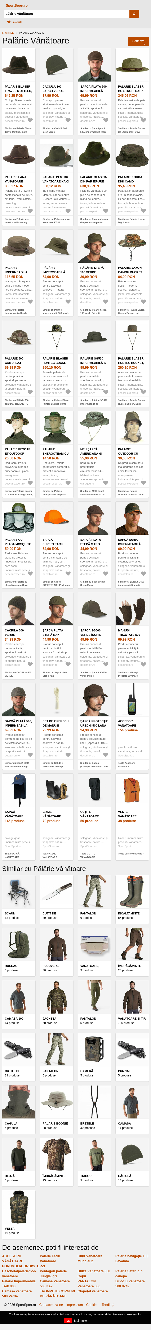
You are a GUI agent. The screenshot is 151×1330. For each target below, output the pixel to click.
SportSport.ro (17, 5)
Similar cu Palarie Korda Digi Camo (131, 221)
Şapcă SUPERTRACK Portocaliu (53, 544)
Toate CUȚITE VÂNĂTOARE (87, 855)
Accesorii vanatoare (127, 723)
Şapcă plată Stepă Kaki (53, 632)
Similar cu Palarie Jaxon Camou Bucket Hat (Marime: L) (131, 313)
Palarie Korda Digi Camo (130, 179)
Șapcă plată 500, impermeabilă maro (94, 91)
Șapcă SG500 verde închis (90, 632)
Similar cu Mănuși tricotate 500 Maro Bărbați (128, 676)
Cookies (92, 1305)
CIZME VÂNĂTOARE (52, 814)
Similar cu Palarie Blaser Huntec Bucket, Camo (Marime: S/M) (56, 403)
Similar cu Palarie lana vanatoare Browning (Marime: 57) (17, 222)
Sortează (138, 41)
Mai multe (80, 1320)
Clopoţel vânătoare (93, 1291)
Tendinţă (108, 1305)
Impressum (74, 1305)
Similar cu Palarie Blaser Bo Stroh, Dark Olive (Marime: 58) (131, 131)
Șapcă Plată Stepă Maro (90, 542)
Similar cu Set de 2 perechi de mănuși (53, 765)
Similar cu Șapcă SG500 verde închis (93, 674)
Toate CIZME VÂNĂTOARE (50, 855)
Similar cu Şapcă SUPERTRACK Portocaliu (56, 583)
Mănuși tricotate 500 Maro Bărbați (129, 635)
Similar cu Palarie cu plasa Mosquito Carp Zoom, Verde (16, 585)
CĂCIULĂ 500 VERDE (14, 632)
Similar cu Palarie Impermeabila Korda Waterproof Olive (16, 313)
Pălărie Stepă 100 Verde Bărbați (92, 272)
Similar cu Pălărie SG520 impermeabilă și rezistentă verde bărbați (93, 403)
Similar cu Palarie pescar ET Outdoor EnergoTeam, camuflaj (18, 494)
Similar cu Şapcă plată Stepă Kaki (55, 674)
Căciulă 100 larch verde (53, 89)
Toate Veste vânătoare (130, 853)
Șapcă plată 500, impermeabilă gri (18, 725)
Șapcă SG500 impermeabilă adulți (129, 544)
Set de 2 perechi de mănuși (56, 723)
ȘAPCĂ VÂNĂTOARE (14, 814)
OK (68, 1321)
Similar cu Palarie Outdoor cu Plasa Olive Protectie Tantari (130, 494)
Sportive (8, 33)
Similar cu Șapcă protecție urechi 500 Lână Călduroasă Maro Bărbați (94, 766)
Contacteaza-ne (51, 1305)
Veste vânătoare (127, 814)
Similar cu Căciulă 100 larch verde (55, 130)
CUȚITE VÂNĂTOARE (89, 814)
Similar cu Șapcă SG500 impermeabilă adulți (131, 583)
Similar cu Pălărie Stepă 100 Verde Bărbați (93, 312)
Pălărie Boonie (55, 1123)
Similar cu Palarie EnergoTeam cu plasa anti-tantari (54, 494)
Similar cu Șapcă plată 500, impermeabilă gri (17, 765)
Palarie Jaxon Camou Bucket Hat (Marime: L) (130, 272)
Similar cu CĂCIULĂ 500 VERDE (18, 674)
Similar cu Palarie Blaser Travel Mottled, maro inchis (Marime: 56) (18, 131)
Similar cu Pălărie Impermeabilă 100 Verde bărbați (56, 313)
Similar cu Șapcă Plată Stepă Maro (92, 583)
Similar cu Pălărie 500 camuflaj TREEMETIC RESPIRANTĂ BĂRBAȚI (18, 403)
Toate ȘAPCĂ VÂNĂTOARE (12, 855)
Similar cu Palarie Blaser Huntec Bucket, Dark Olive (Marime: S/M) (131, 403)
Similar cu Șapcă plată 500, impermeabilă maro (93, 130)
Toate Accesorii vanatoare (126, 765)
